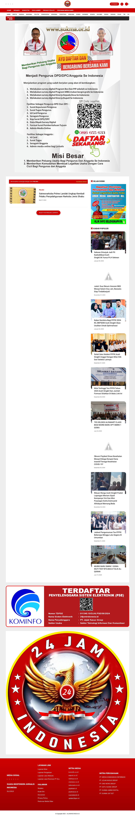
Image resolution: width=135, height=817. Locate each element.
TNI (124, 14)
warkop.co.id (73, 779)
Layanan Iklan (42, 769)
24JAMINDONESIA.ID (73, 813)
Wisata (92, 14)
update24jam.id (74, 798)
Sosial (106, 14)
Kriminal (54, 14)
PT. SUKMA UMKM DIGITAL (109, 790)
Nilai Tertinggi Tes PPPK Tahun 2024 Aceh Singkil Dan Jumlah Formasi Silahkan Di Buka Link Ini (108, 391)
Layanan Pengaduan (45, 772)
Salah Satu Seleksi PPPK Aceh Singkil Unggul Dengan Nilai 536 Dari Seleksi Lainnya (107, 357)
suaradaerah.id (74, 795)
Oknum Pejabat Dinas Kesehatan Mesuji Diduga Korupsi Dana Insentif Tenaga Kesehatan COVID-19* (108, 460)
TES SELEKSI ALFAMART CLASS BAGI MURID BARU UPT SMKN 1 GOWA (107, 425)
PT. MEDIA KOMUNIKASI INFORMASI (112, 777)
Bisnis (78, 14)
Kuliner (99, 14)
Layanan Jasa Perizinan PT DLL (49, 779)
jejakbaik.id (73, 788)
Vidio (129, 14)
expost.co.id (73, 775)
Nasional (29, 14)
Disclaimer (36, 10)
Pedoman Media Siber (65, 10)
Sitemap (114, 4)
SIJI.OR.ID (10, 791)
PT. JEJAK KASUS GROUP (108, 780)
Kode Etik (25, 10)
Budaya (113, 14)
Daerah (21, 14)
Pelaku (41, 190)
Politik (36, 14)
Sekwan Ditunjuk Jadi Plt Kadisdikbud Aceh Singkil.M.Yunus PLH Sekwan (106, 255)
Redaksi (17, 10)
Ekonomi (85, 14)
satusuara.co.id (74, 785)
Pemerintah (45, 14)
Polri (119, 14)
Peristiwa (62, 14)
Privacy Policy (49, 10)
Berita (15, 14)
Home (9, 10)
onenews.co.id (74, 782)
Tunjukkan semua (81, 181)
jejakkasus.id (73, 792)
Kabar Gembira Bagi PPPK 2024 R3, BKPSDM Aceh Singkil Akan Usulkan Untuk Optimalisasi (107, 323)
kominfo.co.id (73, 772)
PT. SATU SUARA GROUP (108, 787)
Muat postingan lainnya (48, 212)
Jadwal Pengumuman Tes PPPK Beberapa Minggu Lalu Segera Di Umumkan (108, 535)
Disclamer (41, 795)
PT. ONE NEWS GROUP (107, 784)
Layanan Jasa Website (45, 776)
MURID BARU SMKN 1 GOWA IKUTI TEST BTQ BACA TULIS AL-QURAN (108, 569)
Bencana (71, 14)
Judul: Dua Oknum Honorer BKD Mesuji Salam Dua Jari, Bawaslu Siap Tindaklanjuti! (107, 289)
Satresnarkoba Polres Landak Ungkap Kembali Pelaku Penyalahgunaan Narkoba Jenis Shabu (61, 195)
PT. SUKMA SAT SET (106, 793)
